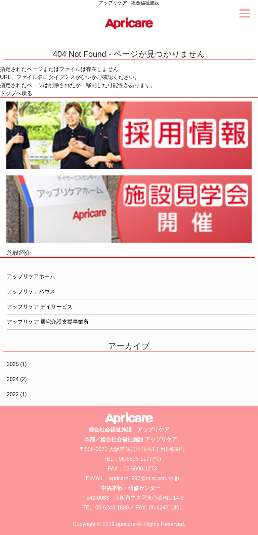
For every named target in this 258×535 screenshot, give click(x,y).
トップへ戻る (16, 93)
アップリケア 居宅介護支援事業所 (48, 322)
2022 (13, 394)
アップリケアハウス (31, 291)
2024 (13, 379)
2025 (13, 364)
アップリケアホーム (31, 276)
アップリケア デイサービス (40, 307)
